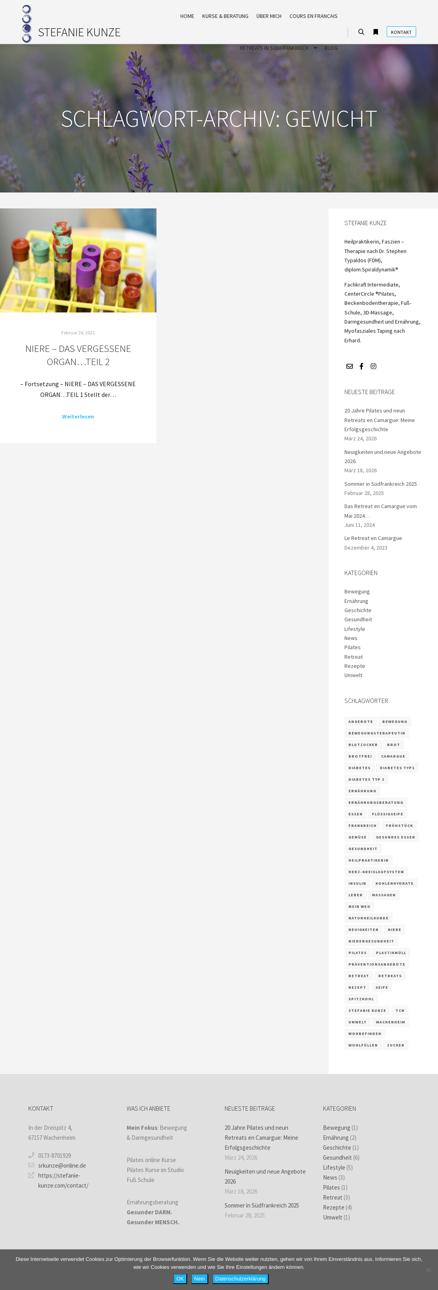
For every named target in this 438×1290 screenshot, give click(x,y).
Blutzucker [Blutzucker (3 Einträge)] (363, 744)
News (351, 638)
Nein (199, 1279)
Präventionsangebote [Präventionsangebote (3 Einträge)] (376, 964)
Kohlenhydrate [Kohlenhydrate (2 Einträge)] (394, 883)
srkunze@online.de (57, 1165)
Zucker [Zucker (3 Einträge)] (396, 1045)
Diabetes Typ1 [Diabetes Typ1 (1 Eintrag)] (397, 767)
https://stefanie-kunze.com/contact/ (58, 1179)
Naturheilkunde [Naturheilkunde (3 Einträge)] (368, 918)
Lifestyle (354, 628)
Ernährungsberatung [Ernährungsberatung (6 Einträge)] (375, 802)
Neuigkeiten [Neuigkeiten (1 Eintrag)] (363, 929)
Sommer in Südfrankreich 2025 (380, 483)
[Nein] (428, 1270)
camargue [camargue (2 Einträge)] (393, 756)
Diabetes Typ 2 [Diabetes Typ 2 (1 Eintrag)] (366, 779)
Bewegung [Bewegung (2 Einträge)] (394, 721)
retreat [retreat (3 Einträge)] (358, 975)
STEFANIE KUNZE (77, 31)
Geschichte (358, 610)
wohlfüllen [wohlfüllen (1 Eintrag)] (363, 1045)
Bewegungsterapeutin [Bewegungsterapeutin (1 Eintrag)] (376, 733)
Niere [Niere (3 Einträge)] (394, 929)
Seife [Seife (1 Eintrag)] (381, 987)
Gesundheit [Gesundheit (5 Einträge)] (362, 848)
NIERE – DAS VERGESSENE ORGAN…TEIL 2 (78, 355)
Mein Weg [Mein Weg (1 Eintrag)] (359, 906)
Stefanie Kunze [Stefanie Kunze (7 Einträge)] (367, 1010)
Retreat (353, 656)
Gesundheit (358, 619)
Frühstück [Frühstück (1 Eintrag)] (399, 825)
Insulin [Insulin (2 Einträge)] (357, 883)
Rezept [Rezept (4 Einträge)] (357, 987)
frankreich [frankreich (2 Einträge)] (362, 825)
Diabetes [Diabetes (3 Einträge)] (359, 767)
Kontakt (401, 32)
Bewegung (357, 591)
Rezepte (354, 666)
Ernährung (356, 601)
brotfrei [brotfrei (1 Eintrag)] (360, 756)
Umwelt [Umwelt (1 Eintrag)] (357, 1022)
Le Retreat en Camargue (373, 538)
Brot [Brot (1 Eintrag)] (393, 744)
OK (180, 1279)
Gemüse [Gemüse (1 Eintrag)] (357, 837)
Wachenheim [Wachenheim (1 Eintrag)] (390, 1022)
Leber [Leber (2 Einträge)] (355, 894)
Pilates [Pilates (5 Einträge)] (357, 952)
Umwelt (353, 675)
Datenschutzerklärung (240, 1279)
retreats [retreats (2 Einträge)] (390, 975)
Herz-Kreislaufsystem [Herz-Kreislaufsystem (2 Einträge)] (376, 871)
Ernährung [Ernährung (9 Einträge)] (362, 790)
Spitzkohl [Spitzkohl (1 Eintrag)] (361, 998)
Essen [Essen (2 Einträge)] (355, 814)
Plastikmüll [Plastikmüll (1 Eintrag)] (391, 952)
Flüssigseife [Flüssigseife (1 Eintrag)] (387, 814)
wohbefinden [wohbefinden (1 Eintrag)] (364, 1033)
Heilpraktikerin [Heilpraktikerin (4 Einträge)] (368, 860)
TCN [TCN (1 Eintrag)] (400, 1010)
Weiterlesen (78, 416)
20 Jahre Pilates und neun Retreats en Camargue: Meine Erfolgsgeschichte (379, 420)
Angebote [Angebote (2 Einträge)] (360, 721)
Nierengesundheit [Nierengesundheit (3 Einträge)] (371, 941)
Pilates (352, 647)
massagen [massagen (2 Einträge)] (384, 894)
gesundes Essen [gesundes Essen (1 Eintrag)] (395, 837)
